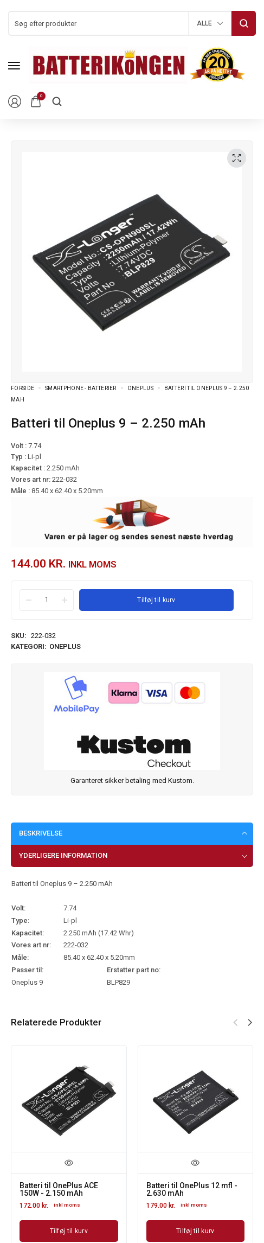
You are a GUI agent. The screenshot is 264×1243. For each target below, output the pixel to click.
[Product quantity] (46, 599)
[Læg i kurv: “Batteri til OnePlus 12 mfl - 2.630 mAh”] (195, 1231)
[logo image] (137, 65)
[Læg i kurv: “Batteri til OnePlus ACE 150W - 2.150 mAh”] (69, 1231)
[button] (250, 1022)
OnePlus (140, 388)
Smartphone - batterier (81, 388)
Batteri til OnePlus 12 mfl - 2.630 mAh (191, 1189)
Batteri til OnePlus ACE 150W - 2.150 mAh (59, 1189)
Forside (22, 388)
